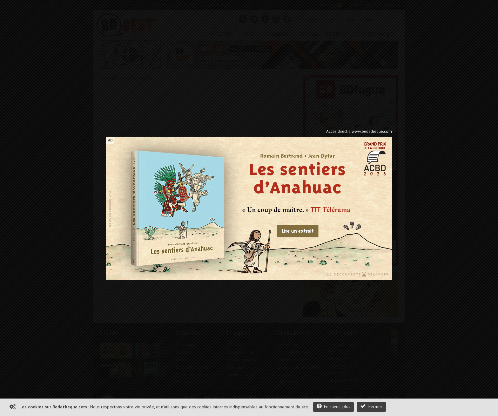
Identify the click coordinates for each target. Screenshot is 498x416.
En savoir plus (333, 406)
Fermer (371, 406)
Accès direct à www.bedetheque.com (359, 131)
